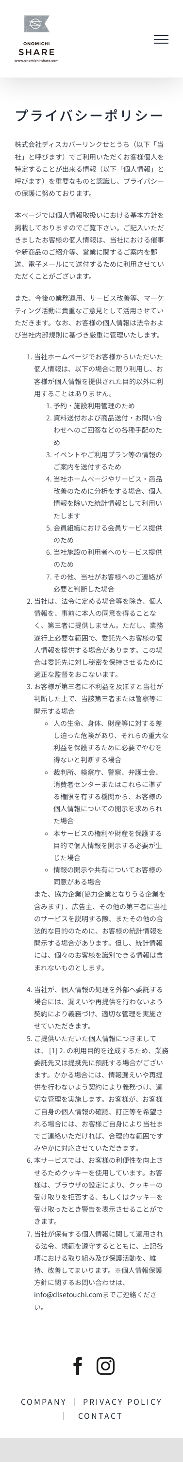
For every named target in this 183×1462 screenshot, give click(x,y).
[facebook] (78, 1366)
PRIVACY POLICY (127, 1401)
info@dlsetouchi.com (68, 1294)
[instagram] (106, 1366)
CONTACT (96, 1415)
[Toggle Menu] (161, 39)
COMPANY (45, 1401)
